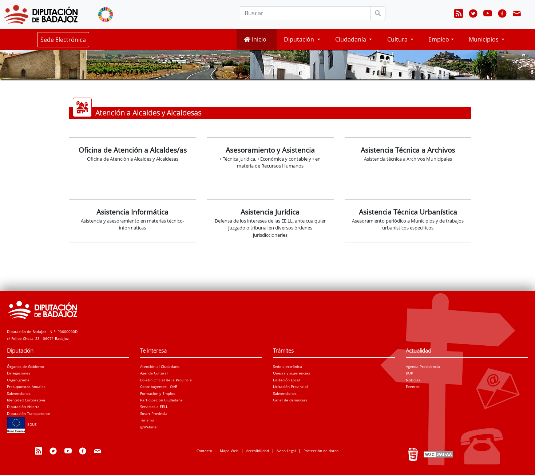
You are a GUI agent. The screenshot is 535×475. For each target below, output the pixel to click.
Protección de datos (321, 450)
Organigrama (18, 379)
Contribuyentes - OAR (158, 386)
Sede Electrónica (63, 40)
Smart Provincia (153, 413)
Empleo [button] (438, 39)
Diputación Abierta (23, 406)
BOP (409, 373)
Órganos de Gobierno (25, 366)
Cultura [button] (398, 39)
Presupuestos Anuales (26, 386)
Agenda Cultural (154, 373)
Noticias (413, 379)
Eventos (413, 386)
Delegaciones (18, 373)
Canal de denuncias (290, 400)
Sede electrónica (287, 366)
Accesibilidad (257, 450)
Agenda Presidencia (423, 366)
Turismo (147, 420)
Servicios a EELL (154, 406)
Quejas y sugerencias (291, 373)
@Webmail (149, 426)
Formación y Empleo (157, 393)
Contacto (204, 450)
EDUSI (22, 424)
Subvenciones (19, 393)
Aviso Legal (286, 450)
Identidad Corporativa (26, 400)
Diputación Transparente (28, 413)
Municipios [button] (484, 39)
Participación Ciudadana (161, 400)
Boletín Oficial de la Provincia (166, 379)
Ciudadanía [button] (351, 39)
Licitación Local (286, 379)
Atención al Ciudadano (159, 366)
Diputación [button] (300, 39)
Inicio (255, 39)
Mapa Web (229, 450)
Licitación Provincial (290, 386)
